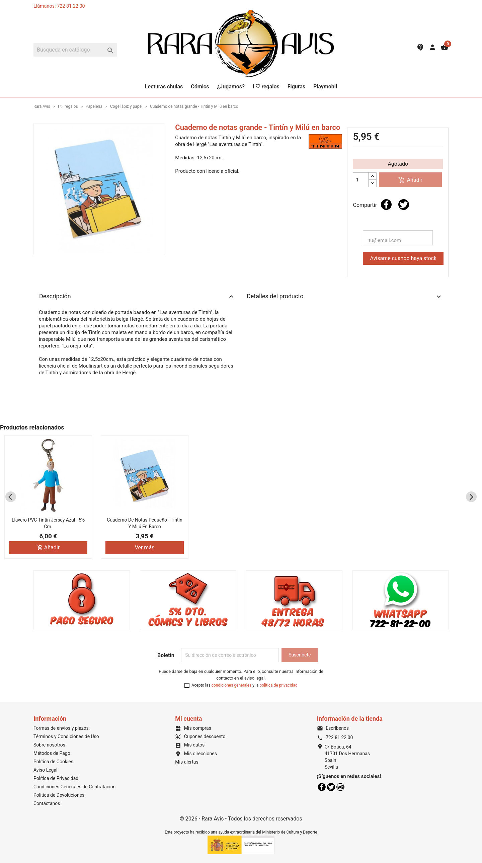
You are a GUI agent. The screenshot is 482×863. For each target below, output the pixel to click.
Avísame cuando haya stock (403, 258)
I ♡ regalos (266, 86)
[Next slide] (471, 496)
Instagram (340, 787)
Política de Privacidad (55, 778)
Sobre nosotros (49, 745)
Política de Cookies (53, 761)
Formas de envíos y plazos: (61, 728)
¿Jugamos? (230, 86)
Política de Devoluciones (58, 795)
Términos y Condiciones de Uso (66, 736)
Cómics (200, 86)
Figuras (296, 86)
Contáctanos (46, 803)
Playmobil (325, 86)
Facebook (322, 787)
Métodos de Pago (51, 753)
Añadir (410, 180)
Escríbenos (333, 728)
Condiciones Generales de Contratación (74, 786)
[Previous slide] (10, 496)
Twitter (331, 787)
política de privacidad (278, 685)
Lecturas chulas (164, 86)
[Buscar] (75, 50)
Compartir (386, 204)
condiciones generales (232, 685)
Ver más (145, 547)
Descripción (137, 297)
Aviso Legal (45, 770)
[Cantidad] (361, 179)
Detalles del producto (345, 297)
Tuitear (403, 204)
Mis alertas (186, 762)
